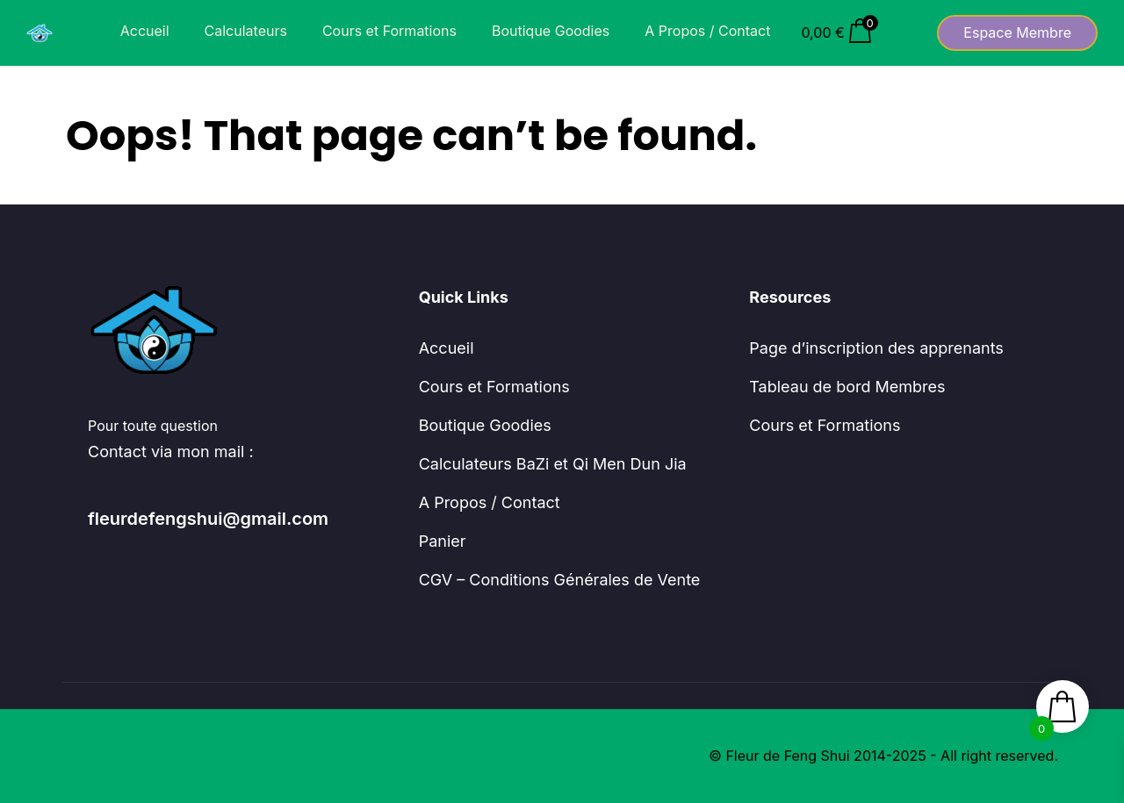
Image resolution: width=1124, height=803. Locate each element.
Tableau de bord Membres (847, 386)
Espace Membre (1017, 32)
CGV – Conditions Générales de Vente (560, 579)
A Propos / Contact (707, 30)
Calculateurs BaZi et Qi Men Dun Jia (553, 464)
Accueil (144, 30)
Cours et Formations (389, 30)
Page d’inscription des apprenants (876, 348)
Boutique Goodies (550, 30)
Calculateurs (246, 30)
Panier (442, 541)
